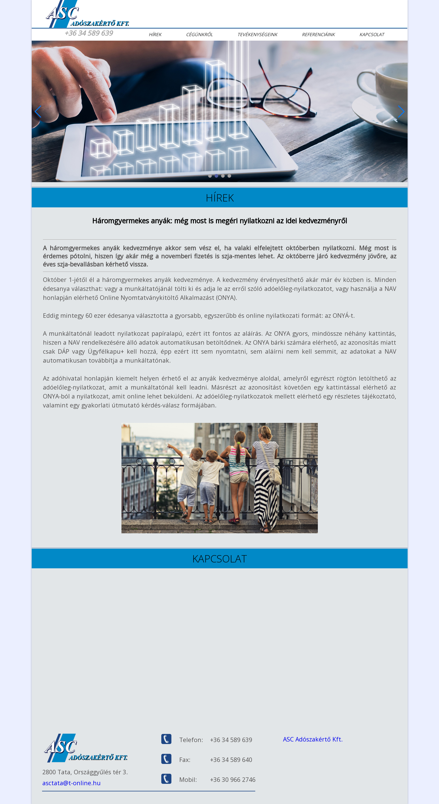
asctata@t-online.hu (71, 783)
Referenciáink (318, 34)
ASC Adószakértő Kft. (313, 739)
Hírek (155, 34)
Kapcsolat (371, 34)
